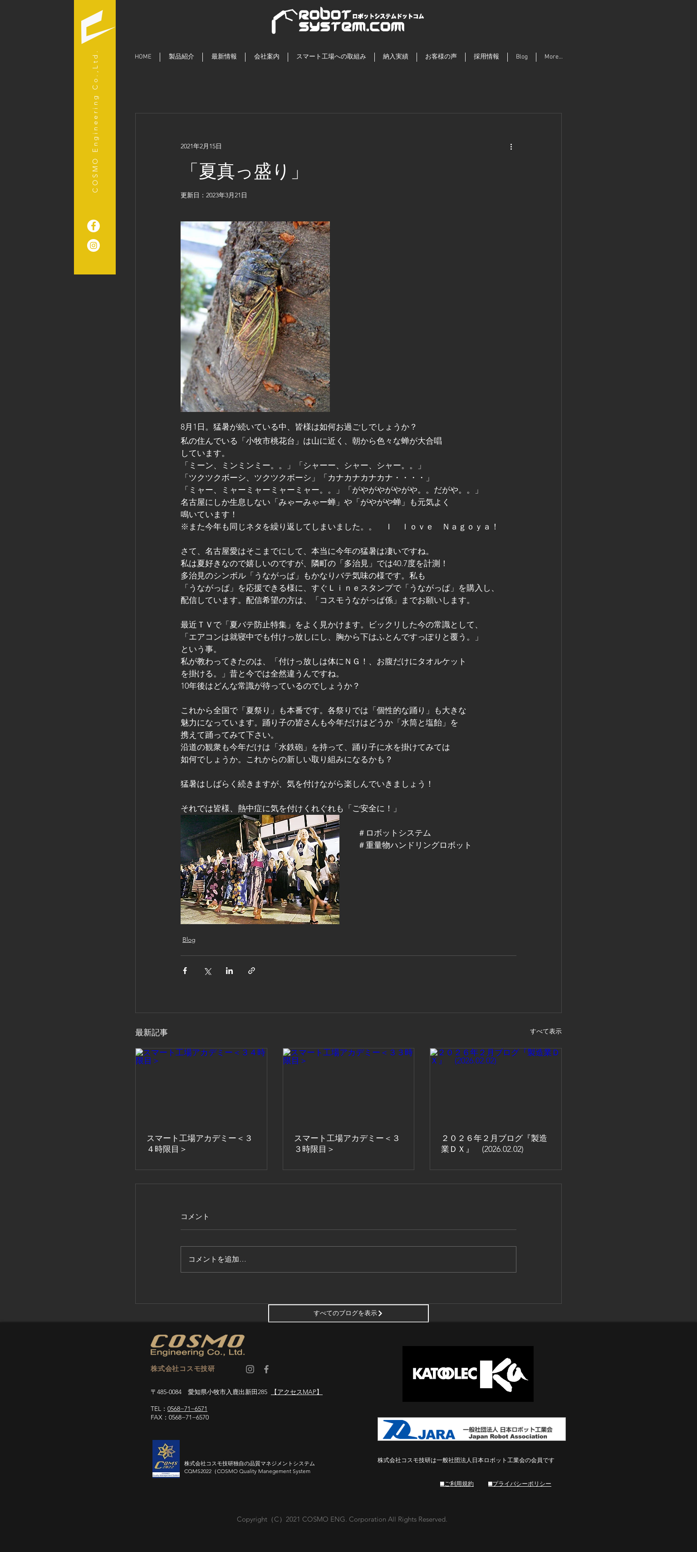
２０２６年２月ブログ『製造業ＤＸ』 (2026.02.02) (494, 1143)
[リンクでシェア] (251, 970)
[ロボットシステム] (93, 245)
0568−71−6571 (187, 1409)
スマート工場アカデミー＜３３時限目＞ (347, 1143)
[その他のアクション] (511, 146)
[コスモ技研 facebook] (266, 1369)
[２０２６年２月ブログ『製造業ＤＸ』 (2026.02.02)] (495, 1085)
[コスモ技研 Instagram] (250, 1369)
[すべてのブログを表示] (348, 1313)
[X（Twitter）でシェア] (207, 970)
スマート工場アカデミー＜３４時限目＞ (200, 1143)
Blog (189, 939)
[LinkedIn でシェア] (229, 970)
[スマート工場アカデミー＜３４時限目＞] (201, 1085)
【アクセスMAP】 (297, 1392)
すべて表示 (546, 1031)
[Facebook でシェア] (185, 970)
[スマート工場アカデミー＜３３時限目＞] (348, 1085)
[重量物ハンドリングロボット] (93, 226)
